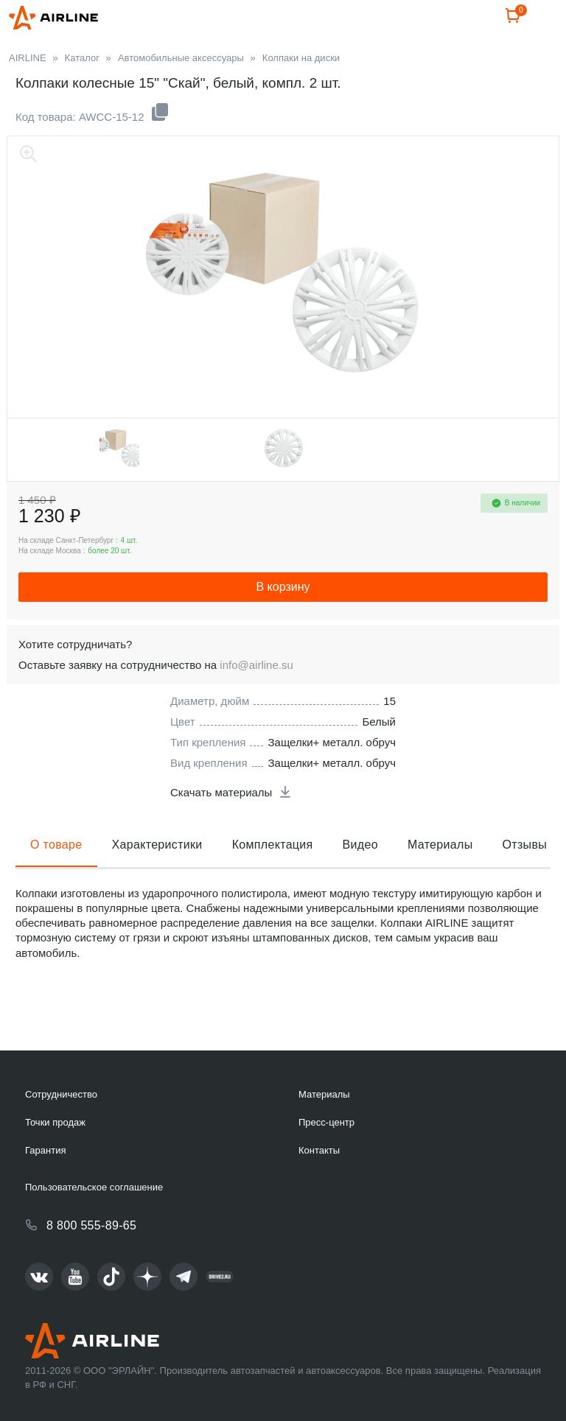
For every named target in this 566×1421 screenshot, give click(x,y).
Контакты (319, 1150)
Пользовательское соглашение (94, 1187)
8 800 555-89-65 (91, 1225)
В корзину (283, 622)
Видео (360, 880)
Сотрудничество (61, 1094)
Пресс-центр (326, 1122)
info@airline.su (256, 700)
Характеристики (157, 880)
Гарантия (45, 1150)
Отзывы (525, 880)
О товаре (56, 880)
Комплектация (272, 880)
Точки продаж (55, 1122)
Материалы (440, 880)
